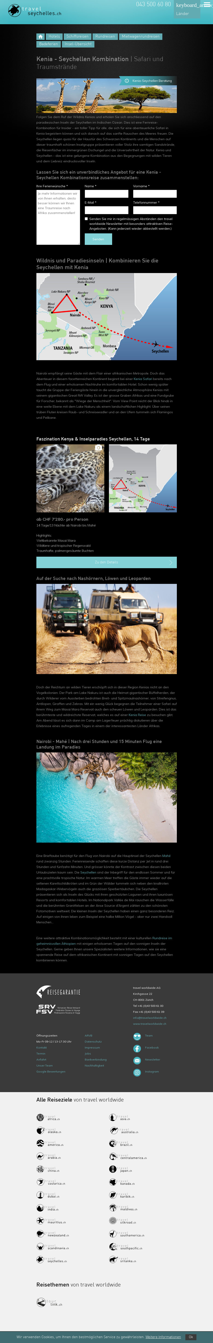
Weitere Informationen (163, 1337)
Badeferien (48, 44)
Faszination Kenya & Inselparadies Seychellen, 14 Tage (93, 439)
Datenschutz (93, 1041)
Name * (90, 186)
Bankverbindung (96, 1059)
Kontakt (41, 1047)
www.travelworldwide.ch (149, 1023)
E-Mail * (90, 202)
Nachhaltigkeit (94, 1065)
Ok (191, 1337)
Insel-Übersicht (78, 44)
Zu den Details (134, 562)
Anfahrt (41, 1059)
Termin (40, 1053)
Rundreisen (105, 37)
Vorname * (141, 186)
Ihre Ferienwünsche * (52, 186)
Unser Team (44, 1065)
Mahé (166, 856)
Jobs (88, 1053)
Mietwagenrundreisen (141, 37)
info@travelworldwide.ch (149, 1017)
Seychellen (88, 872)
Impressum (92, 1047)
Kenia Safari (143, 379)
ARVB (88, 1035)
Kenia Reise (137, 715)
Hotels (54, 37)
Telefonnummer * (146, 202)
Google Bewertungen (50, 1071)
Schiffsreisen (78, 37)
